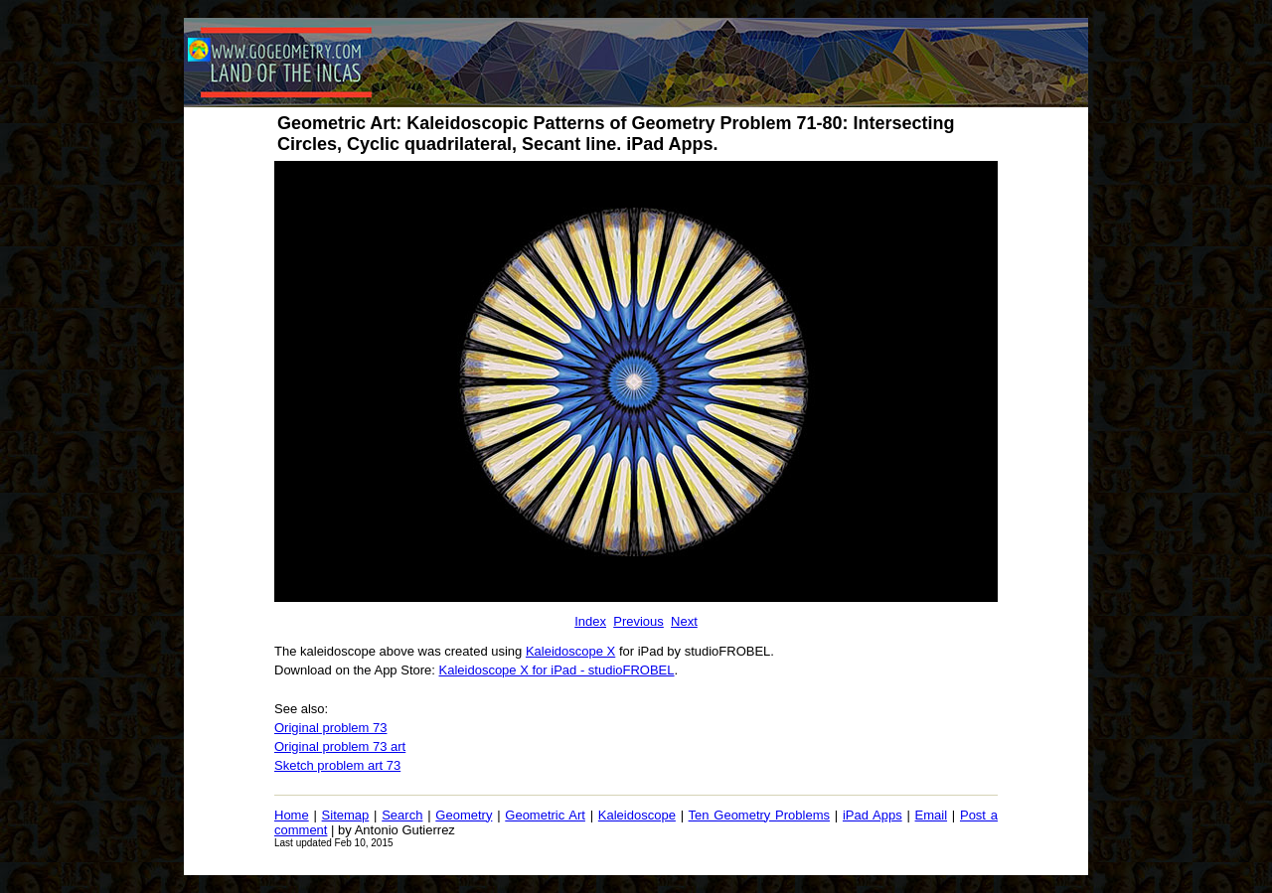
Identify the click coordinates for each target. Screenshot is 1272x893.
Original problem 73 (330, 727)
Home (291, 815)
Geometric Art (545, 815)
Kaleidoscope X (570, 651)
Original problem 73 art (339, 746)
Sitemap (346, 815)
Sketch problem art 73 (337, 765)
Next (684, 621)
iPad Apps (872, 815)
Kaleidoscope (637, 815)
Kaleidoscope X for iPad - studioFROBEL (557, 670)
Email (931, 815)
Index (590, 621)
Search (402, 815)
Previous (638, 621)
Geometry (463, 815)
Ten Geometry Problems (759, 815)
